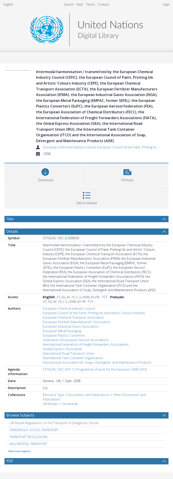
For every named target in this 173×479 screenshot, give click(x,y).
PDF (105, 297)
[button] (127, 174)
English (8, 4)
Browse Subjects (20, 415)
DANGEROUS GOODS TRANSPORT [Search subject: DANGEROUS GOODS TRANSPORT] (34, 430)
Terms (90, 4)
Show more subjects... (20, 451)
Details (12, 231)
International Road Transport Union (68, 353)
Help (79, 4)
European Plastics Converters (64, 335)
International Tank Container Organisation (73, 358)
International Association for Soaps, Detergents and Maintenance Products (97, 362)
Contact (103, 4)
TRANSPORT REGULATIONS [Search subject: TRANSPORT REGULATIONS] (29, 437)
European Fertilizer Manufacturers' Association (76, 322)
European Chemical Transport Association (73, 317)
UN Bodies (50, 404)
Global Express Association (62, 349)
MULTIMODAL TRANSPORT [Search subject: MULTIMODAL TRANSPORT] (28, 444)
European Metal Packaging (62, 331)
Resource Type (53, 395)
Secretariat (70, 404)
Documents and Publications (88, 395)
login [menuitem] (166, 4)
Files (10, 218)
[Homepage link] (86, 28)
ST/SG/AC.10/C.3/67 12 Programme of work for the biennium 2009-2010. (95, 369)
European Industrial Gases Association (71, 326)
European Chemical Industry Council (69, 147)
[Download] (45, 174)
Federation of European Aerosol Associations (76, 340)
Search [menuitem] (69, 4)
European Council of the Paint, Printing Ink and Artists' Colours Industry (94, 313)
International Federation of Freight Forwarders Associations (86, 344)
